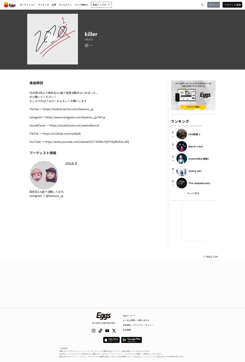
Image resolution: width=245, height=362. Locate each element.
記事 (54, 4)
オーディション (27, 4)
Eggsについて (129, 315)
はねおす (89, 39)
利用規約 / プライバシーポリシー (138, 325)
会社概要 (127, 329)
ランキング (43, 4)
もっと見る (193, 193)
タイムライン (65, 4)
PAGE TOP (210, 306)
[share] (87, 45)
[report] (91, 45)
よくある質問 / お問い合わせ (136, 320)
